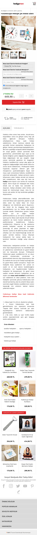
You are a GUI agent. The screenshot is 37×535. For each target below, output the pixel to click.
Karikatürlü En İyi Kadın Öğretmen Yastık (27, 436)
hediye (5, 181)
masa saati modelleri (18, 275)
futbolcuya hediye (10, 341)
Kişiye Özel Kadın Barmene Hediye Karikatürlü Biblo (27, 465)
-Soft (8, 532)
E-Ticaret (12, 532)
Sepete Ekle (18, 102)
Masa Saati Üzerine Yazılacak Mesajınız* (16, 69)
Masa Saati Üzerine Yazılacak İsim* (14, 77)
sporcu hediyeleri (25, 328)
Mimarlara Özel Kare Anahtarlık (10, 465)
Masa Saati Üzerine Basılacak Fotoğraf (15, 63)
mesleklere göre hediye (11, 333)
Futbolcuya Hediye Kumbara (27, 401)
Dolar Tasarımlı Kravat (9, 435)
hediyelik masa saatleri (11, 337)
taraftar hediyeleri (10, 328)
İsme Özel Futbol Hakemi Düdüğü (9, 401)
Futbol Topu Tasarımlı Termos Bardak (27, 371)
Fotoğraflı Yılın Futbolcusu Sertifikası (10, 371)
